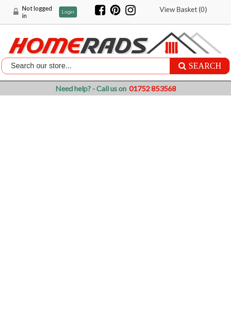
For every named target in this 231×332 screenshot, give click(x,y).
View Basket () (183, 9)
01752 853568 (152, 88)
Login (68, 12)
